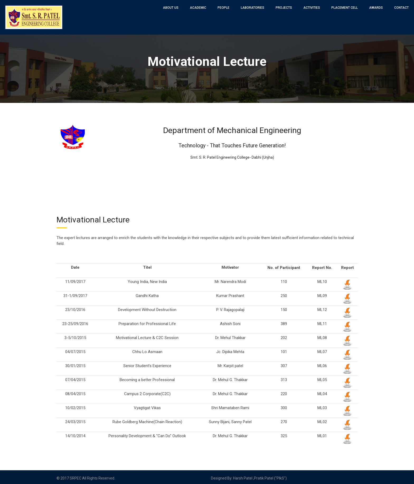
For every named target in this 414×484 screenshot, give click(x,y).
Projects (284, 8)
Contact (401, 8)
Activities (311, 8)
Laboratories (252, 8)
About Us (170, 8)
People (223, 8)
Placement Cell (344, 8)
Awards (376, 8)
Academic (198, 8)
